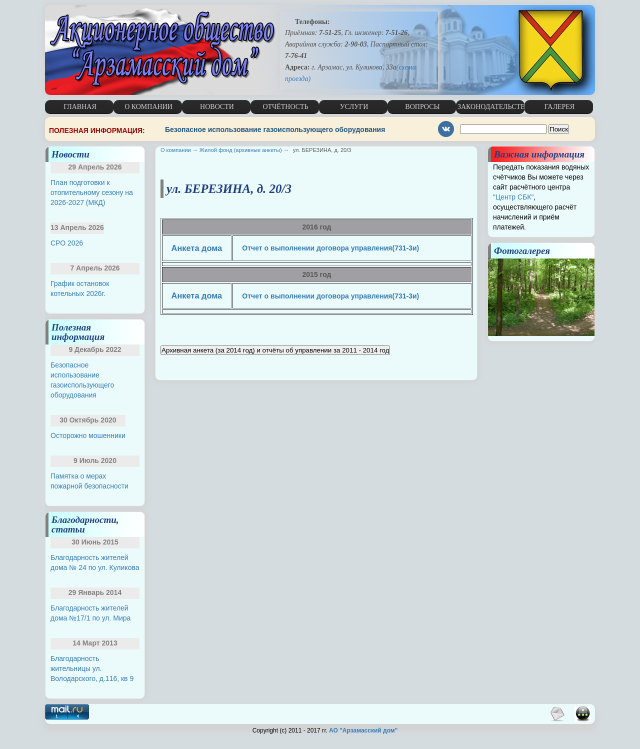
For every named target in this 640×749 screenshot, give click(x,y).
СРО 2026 (66, 243)
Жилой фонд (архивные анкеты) (241, 150)
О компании (175, 150)
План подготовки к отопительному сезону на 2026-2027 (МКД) (91, 192)
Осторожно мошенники (88, 436)
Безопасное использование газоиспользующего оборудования (275, 130)
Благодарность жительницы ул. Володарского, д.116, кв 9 (92, 668)
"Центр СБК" (513, 197)
